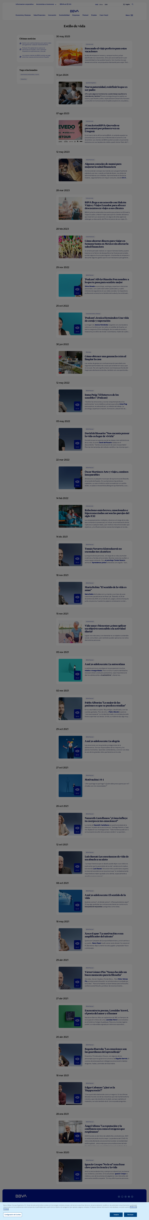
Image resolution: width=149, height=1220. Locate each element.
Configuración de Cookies (12, 1214)
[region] (74, 1211)
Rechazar (130, 1214)
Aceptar (116, 1214)
